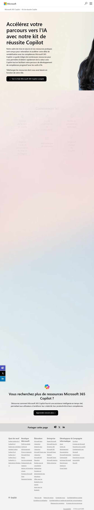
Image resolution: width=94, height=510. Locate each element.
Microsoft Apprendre (65, 455)
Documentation (64, 452)
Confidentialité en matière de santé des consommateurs (65, 500)
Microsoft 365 (51, 449)
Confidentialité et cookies (74, 498)
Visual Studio (63, 468)
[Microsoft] (10, 4)
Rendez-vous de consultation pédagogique (38, 465)
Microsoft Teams (51, 457)
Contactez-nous (60, 498)
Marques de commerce (57, 503)
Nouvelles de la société (79, 447)
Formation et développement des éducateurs (39, 473)
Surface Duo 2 (12, 457)
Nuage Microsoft (51, 441)
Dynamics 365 (51, 447)
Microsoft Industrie (52, 460)
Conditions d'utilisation (40, 500)
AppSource (63, 465)
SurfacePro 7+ (12, 460)
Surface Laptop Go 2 (14, 441)
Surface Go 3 (11, 455)
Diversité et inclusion (78, 457)
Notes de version (48, 498)
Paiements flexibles (26, 479)
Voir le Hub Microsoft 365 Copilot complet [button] (28, 79)
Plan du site (38, 498)
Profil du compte (25, 444)
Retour (23, 457)
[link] (3, 368)
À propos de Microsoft (79, 444)
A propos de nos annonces (74, 503)
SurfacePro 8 (11, 444)
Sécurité (75, 463)
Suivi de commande (26, 460)
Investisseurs (76, 455)
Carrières (75, 441)
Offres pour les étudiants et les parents (38, 481)
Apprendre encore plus (45, 413)
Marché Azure (63, 463)
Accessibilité (76, 460)
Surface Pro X (12, 452)
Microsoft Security (52, 444)
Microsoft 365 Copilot (12, 9)
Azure (61, 444)
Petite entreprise (51, 463)
